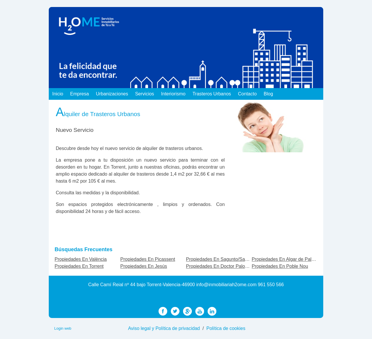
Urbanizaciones (112, 93)
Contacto (247, 93)
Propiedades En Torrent (79, 266)
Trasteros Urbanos (211, 93)
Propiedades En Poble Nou (280, 266)
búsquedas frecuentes (83, 249)
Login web (62, 328)
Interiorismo (173, 93)
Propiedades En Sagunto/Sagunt (220, 259)
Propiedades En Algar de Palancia (287, 259)
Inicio (57, 93)
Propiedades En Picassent (147, 259)
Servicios (144, 93)
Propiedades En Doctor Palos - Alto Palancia (232, 266)
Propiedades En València (81, 259)
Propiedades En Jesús (143, 266)
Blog (268, 93)
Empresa (79, 93)
